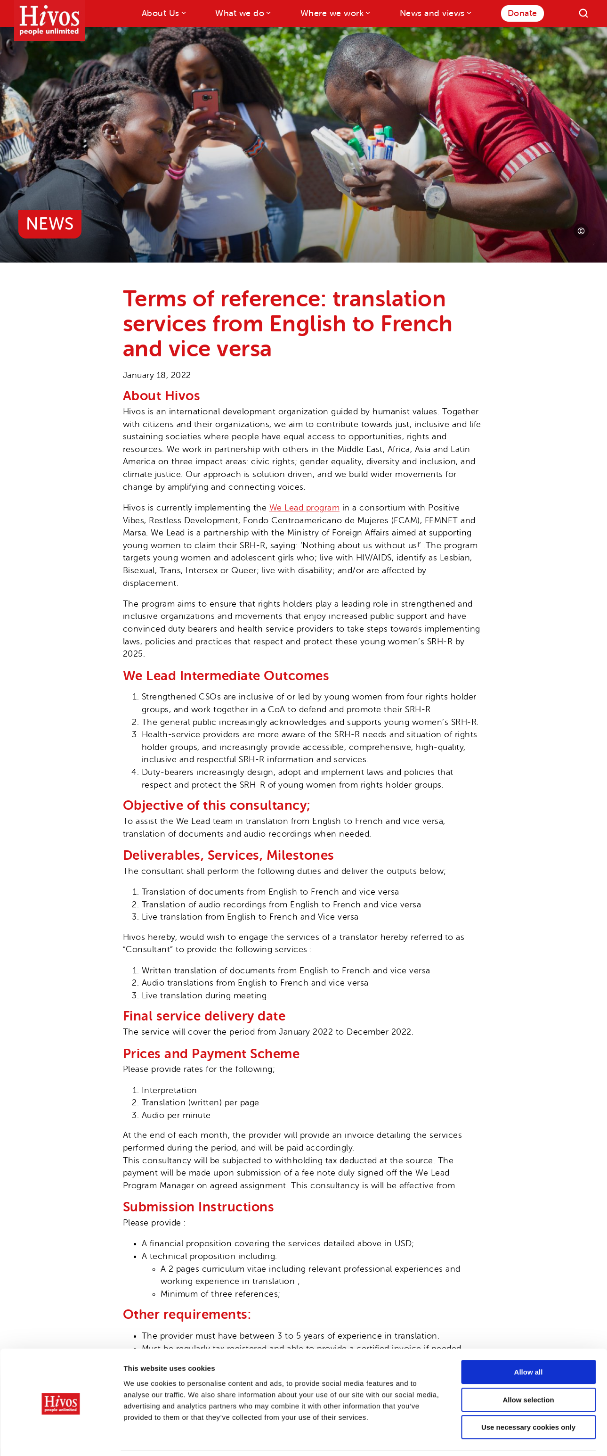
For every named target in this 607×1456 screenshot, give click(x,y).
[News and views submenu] (468, 12)
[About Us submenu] (183, 12)
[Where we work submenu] (367, 12)
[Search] (583, 13)
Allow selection (528, 1369)
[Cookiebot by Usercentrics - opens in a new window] (61, 1438)
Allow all (528, 1341)
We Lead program (304, 507)
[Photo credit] (581, 231)
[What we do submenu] (267, 12)
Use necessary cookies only (528, 1396)
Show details (494, 1437)
